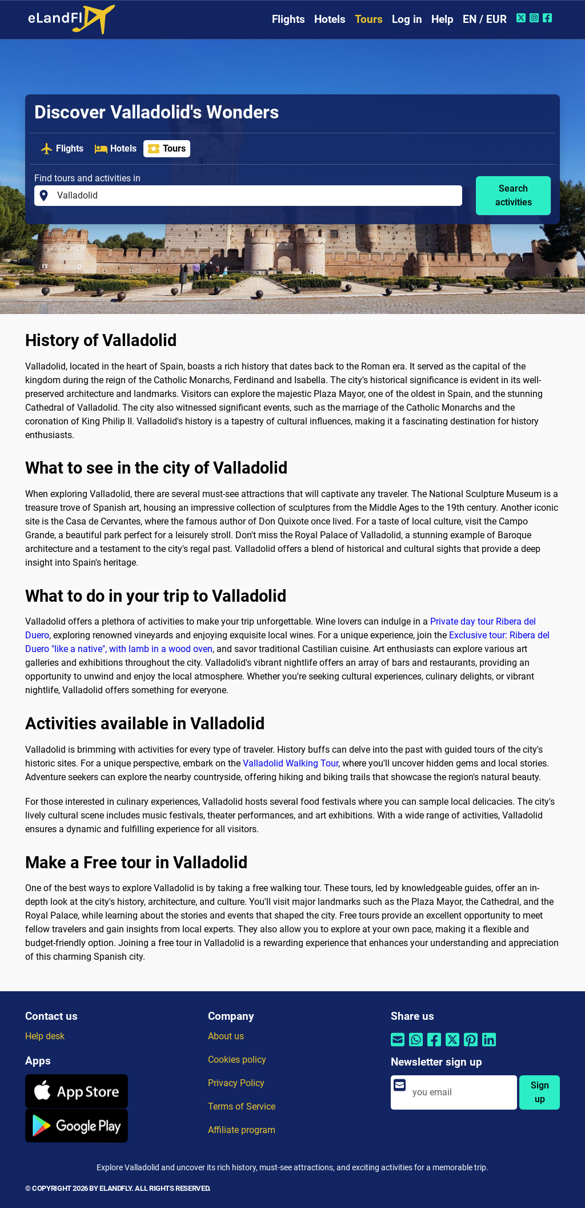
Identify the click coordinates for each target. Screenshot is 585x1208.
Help (442, 19)
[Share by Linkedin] (489, 1047)
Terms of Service (241, 1106)
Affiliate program (241, 1129)
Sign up (540, 1092)
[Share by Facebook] (434, 1047)
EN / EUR (485, 19)
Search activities (513, 195)
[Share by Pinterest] (471, 1047)
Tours (369, 19)
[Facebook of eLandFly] (548, 18)
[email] (461, 1092)
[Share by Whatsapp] (416, 1047)
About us (226, 1036)
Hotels (330, 19)
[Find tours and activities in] (256, 195)
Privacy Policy (236, 1083)
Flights (288, 19)
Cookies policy (237, 1059)
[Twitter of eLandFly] (522, 18)
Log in (407, 19)
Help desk (45, 1036)
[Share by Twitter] (452, 1047)
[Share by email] (397, 1047)
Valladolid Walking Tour (290, 763)
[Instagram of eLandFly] (535, 18)
